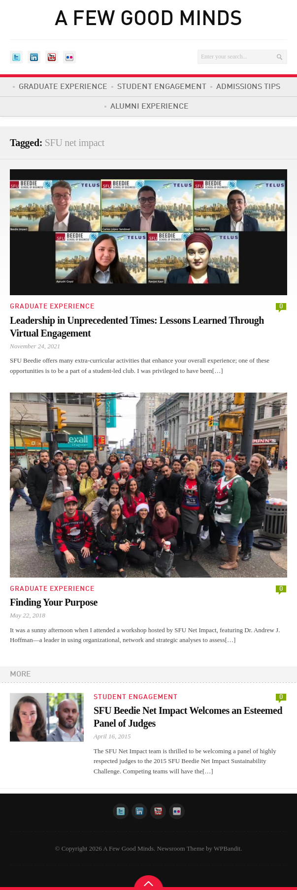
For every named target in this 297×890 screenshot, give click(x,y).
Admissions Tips (248, 87)
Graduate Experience (63, 87)
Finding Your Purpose (54, 602)
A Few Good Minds (148, 19)
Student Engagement (161, 87)
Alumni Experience (149, 107)
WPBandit (227, 848)
